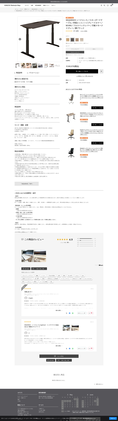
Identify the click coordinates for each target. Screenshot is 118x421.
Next (60, 39)
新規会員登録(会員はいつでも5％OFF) (59, 1)
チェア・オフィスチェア (23, 396)
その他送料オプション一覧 (23, 413)
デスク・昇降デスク (22, 397)
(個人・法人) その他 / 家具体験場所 (46, 397)
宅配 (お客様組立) (21, 410)
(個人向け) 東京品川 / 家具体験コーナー (47, 396)
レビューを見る (84, 31)
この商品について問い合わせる (84, 76)
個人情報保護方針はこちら (89, 418)
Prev (20, 39)
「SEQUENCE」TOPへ (27, 183)
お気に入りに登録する (101, 71)
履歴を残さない (99, 384)
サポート (53, 5)
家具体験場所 (38, 5)
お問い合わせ (41, 411)
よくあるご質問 (42, 410)
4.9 (71, 239)
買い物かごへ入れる (82, 71)
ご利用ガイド (24, 232)
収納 (18, 399)
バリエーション (34, 73)
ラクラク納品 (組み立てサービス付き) (25, 408)
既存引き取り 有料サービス (23, 411)
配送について (46, 5)
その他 (19, 401)
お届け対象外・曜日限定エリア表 (24, 415)
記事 (32, 5)
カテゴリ (27, 5)
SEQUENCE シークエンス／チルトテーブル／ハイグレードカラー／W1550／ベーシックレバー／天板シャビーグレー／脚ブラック (91, 114)
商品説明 (19, 73)
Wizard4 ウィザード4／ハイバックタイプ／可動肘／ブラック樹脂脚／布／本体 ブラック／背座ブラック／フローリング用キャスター (91, 150)
